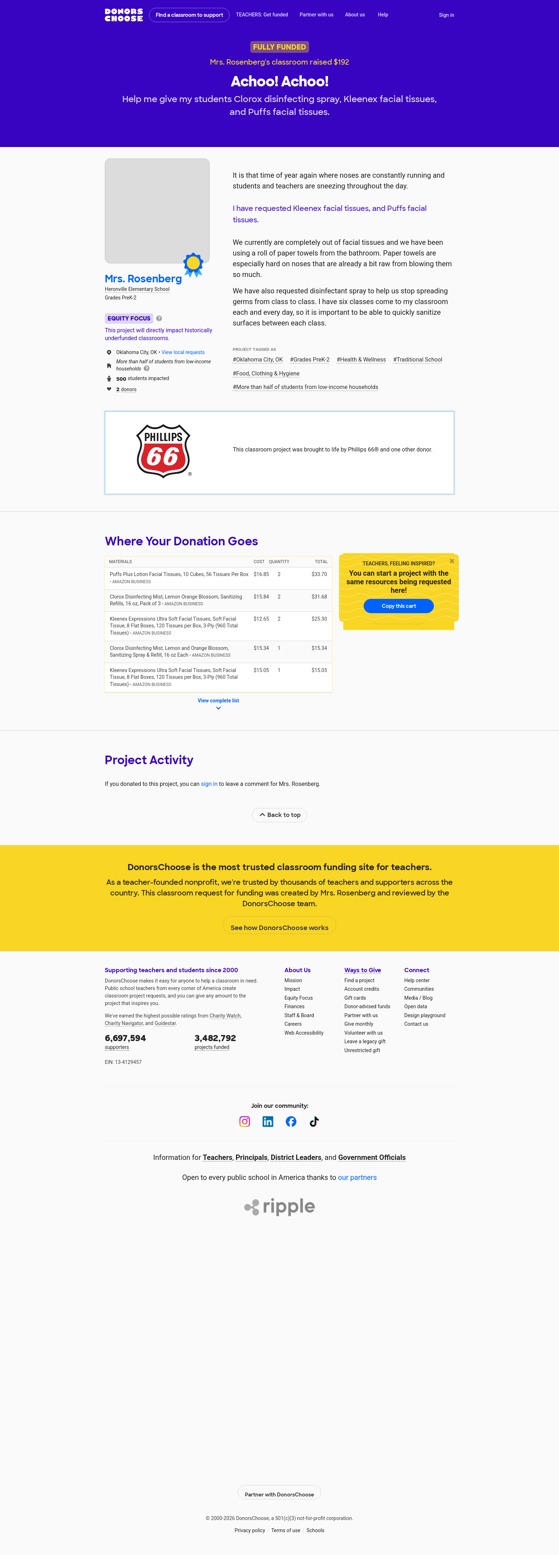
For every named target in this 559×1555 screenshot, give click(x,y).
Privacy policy (250, 1526)
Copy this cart (399, 606)
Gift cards (355, 998)
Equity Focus (298, 998)
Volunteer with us (363, 1033)
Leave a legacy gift (365, 1041)
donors (126, 389)
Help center (417, 980)
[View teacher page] (157, 210)
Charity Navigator (124, 1023)
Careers (293, 1024)
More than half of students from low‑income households (307, 387)
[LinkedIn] (268, 1121)
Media (411, 998)
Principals (252, 1157)
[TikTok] (314, 1121)
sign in (209, 784)
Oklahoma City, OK (259, 359)
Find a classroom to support (189, 15)
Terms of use (286, 1526)
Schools (315, 1526)
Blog (427, 998)
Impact (292, 989)
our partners (357, 1177)
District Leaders (296, 1157)
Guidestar (165, 1023)
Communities (419, 989)
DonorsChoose (124, 15)
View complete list (218, 705)
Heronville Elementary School (137, 289)
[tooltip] (159, 317)
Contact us (416, 1024)
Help (383, 14)
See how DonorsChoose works (280, 925)
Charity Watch (225, 1016)
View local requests (183, 352)
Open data (415, 1006)
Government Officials (372, 1157)
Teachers (217, 1157)
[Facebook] (291, 1121)
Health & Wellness (363, 359)
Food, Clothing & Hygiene (268, 373)
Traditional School (419, 359)
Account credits (361, 989)
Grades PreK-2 (311, 359)
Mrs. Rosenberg (143, 279)
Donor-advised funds (367, 1006)
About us (355, 14)
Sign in (446, 15)
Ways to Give (362, 970)
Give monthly (358, 1024)
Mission (293, 980)
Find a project (359, 980)
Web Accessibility (303, 1033)
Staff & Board (299, 1015)
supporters (145, 1041)
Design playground (424, 1015)
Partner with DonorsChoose (279, 1488)
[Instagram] (245, 1121)
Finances (294, 1006)
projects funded (235, 1041)
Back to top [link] (280, 815)
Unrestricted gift (362, 1050)
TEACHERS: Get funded (262, 14)
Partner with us (317, 14)
